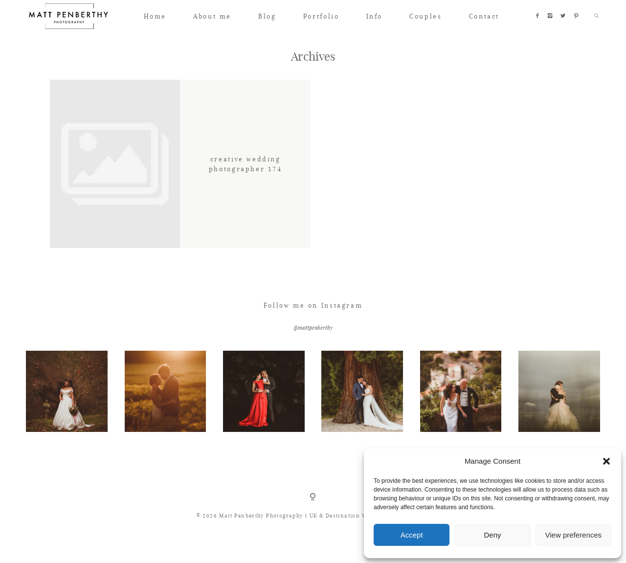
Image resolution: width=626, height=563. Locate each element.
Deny (492, 535)
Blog (267, 16)
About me (212, 16)
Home (155, 16)
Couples (425, 16)
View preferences (573, 535)
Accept (412, 535)
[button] (606, 461)
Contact (484, 16)
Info (374, 16)
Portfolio (321, 16)
